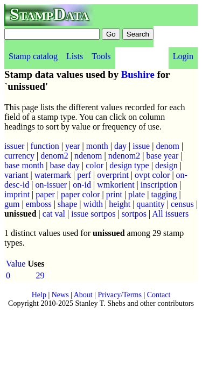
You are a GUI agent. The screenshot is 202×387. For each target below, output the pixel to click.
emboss (39, 204)
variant (16, 175)
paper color (80, 194)
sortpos (134, 213)
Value (15, 263)
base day (65, 165)
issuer (14, 145)
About (83, 295)
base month (24, 165)
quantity (150, 204)
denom (167, 145)
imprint (17, 194)
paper (45, 194)
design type (129, 165)
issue (141, 145)
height (119, 204)
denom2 (54, 155)
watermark (52, 175)
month (97, 145)
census (182, 204)
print (114, 194)
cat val (54, 213)
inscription (159, 184)
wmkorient (115, 184)
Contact (159, 295)
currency (19, 155)
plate (136, 194)
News (60, 295)
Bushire (138, 74)
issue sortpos (93, 213)
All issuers (170, 213)
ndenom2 (124, 155)
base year (162, 155)
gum (11, 204)
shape (67, 204)
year (72, 145)
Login (183, 56)
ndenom (88, 155)
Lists (74, 56)
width (93, 204)
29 (40, 275)
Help (39, 295)
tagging (164, 194)
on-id (82, 184)
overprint (113, 175)
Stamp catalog (33, 56)
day (120, 145)
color (94, 165)
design (166, 165)
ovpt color (152, 175)
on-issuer (51, 184)
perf (84, 175)
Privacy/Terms (119, 295)
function (45, 145)
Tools (101, 56)
